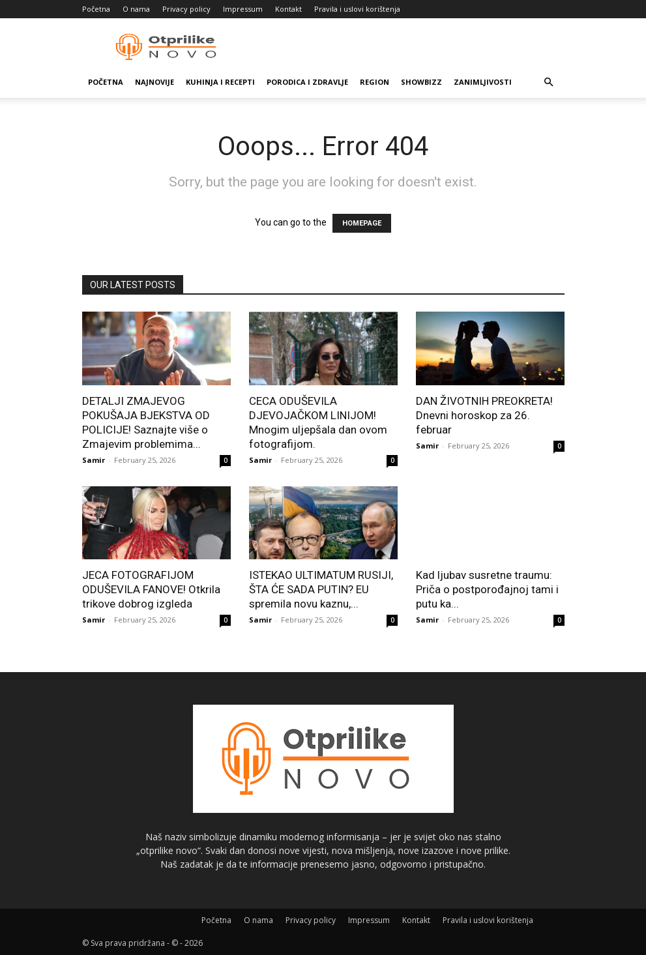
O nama (136, 9)
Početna (96, 9)
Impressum (243, 9)
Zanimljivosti (483, 82)
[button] (549, 82)
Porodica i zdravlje (307, 82)
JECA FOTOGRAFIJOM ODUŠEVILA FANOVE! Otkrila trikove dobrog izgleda (151, 589)
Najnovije (154, 82)
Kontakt (288, 9)
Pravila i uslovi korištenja (357, 9)
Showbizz (421, 82)
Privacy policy (186, 9)
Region (374, 82)
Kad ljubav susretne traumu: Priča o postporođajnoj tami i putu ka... (487, 589)
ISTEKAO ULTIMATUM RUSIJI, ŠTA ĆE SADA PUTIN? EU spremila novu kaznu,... (321, 589)
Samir (93, 460)
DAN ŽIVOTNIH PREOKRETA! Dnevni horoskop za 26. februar (484, 415)
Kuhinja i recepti (220, 82)
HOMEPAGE (361, 223)
